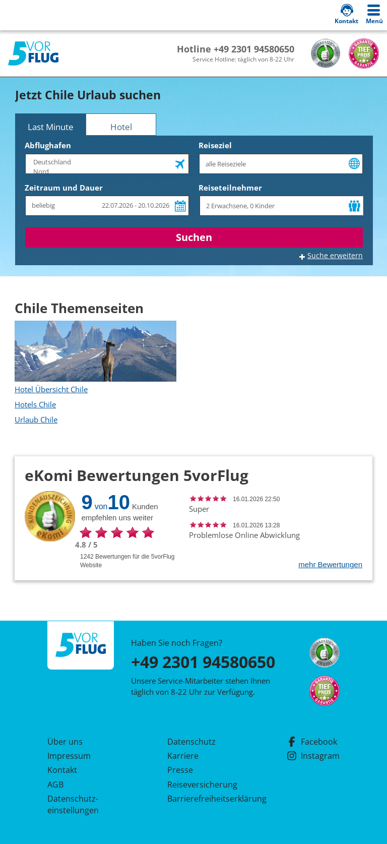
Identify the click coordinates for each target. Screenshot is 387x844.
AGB (55, 784)
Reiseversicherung (202, 784)
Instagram (313, 755)
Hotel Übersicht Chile (51, 389)
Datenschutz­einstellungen (73, 804)
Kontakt (62, 769)
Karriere (183, 755)
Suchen (194, 237)
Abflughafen (48, 145)
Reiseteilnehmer (230, 188)
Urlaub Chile (36, 419)
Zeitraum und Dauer (64, 188)
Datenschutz (191, 741)
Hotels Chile (35, 404)
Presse (180, 769)
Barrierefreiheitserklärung (205, 798)
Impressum (69, 755)
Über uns (65, 741)
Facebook (312, 741)
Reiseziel (215, 145)
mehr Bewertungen (330, 564)
